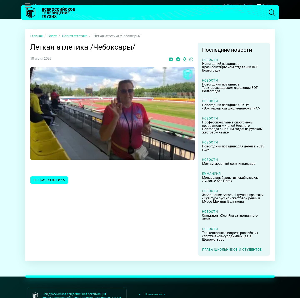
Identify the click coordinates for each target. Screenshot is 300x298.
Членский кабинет (237, 5)
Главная (36, 36)
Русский (265, 5)
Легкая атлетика (74, 36)
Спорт (52, 36)
